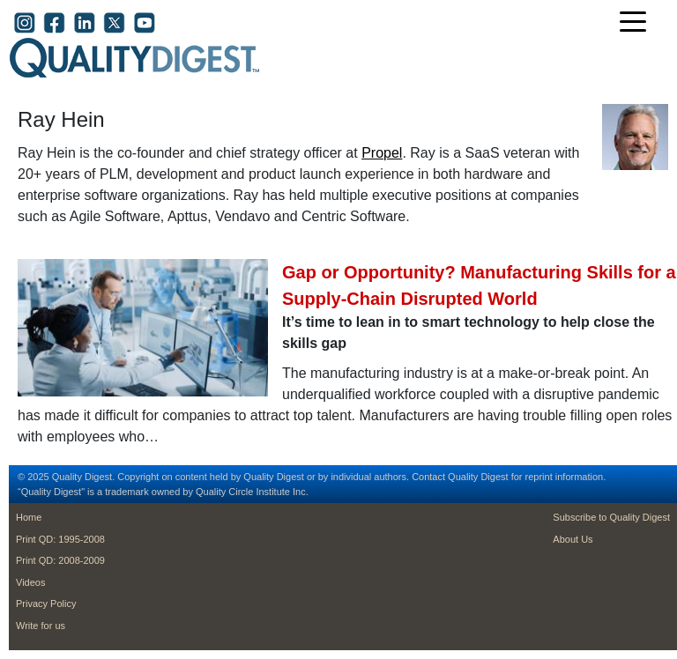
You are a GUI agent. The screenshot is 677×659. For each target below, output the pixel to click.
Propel (381, 152)
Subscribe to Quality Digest (611, 517)
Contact (428, 476)
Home (28, 517)
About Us (572, 539)
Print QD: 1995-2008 (60, 539)
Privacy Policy (46, 603)
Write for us (40, 625)
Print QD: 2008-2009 (60, 560)
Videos (30, 582)
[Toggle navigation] (637, 23)
